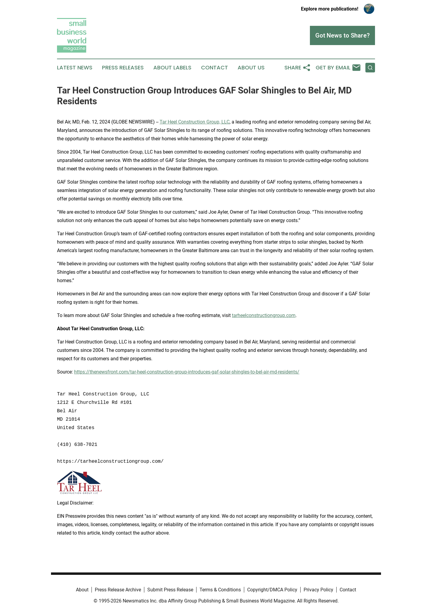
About (82, 590)
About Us (251, 67)
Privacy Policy (318, 590)
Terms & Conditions (220, 590)
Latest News (74, 67)
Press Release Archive (118, 590)
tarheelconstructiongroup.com (264, 315)
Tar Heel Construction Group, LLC (195, 122)
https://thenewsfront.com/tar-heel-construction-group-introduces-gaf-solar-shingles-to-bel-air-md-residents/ (186, 372)
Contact (214, 67)
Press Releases (123, 67)
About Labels (172, 67)
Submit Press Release (170, 590)
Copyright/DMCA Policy (272, 590)
